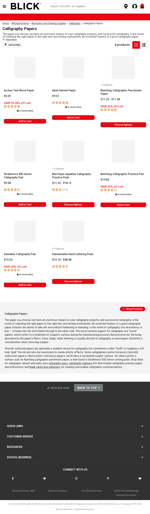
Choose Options (123, 124)
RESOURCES (14, 447)
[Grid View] (136, 45)
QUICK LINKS (15, 426)
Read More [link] (11, 39)
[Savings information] (25, 103)
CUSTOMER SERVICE (20, 437)
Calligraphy (75, 23)
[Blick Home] (26, 6)
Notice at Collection (57, 491)
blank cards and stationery (44, 367)
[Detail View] (143, 45)
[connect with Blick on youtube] (140, 481)
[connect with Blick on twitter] (44, 481)
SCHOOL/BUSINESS (19, 457)
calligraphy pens (58, 363)
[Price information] (7, 96)
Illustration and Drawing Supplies (49, 23)
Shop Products (132, 309)
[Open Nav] (4, 6)
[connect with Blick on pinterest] (108, 481)
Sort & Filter (12, 45)
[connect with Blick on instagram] (76, 481)
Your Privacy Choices (92, 491)
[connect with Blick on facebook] (12, 481)
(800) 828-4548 (57, 388)
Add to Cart (25, 121)
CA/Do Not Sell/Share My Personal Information (126, 493)
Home (6, 23)
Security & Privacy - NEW (23, 491)
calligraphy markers (80, 363)
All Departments (20, 23)
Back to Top (88, 388)
